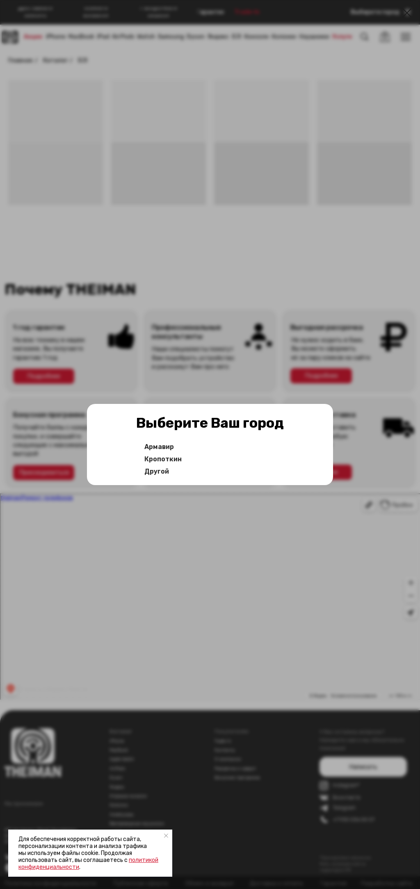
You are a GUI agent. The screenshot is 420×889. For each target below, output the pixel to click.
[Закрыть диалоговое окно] (407, 13)
